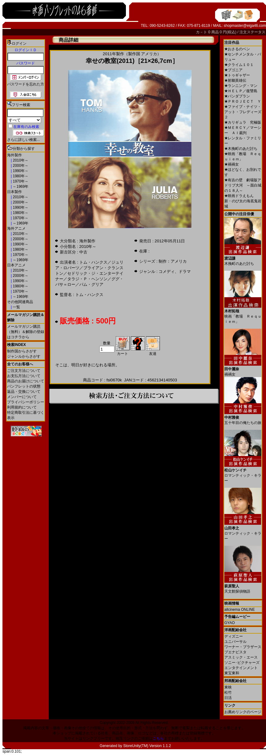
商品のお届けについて (25, 381)
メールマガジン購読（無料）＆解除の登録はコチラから (25, 331)
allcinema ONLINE (239, 609)
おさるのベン (237, 49)
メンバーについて (22, 397)
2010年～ (20, 160)
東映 (228, 687)
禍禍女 (231, 164)
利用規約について (22, 407)
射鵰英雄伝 (235, 80)
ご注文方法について (23, 370)
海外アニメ (16, 228)
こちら (158, 738)
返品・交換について (23, 391)
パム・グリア (91, 284)
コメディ (167, 271)
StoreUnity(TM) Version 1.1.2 (147, 746)
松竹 (228, 692)
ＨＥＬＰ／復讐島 (240, 91)
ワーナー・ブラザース (242, 647)
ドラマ (185, 271)
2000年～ (20, 165)
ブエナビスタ (235, 652)
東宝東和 (231, 673)
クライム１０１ (239, 65)
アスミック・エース (241, 657)
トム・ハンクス (93, 262)
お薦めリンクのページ (242, 712)
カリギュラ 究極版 (242, 122)
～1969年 (20, 186)
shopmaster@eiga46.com (245, 25)
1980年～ (20, 176)
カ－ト (202, 32)
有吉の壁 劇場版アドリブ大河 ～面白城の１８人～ (242, 185)
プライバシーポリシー (25, 402)
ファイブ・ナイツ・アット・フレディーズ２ (242, 112)
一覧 (16, 307)
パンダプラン (237, 96)
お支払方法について (23, 376)
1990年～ (20, 171)
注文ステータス (252, 32)
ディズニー (233, 636)
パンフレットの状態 (23, 386)
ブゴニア (233, 70)
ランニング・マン (240, 86)
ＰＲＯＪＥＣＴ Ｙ (242, 101)
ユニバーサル (235, 641)
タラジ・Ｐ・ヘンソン (87, 279)
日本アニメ (16, 265)
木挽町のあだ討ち (240, 148)
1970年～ (20, 181)
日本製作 (14, 192)
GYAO (229, 623)
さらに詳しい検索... (23, 140)
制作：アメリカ (173, 261)
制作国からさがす (22, 351)
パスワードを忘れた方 (25, 84)
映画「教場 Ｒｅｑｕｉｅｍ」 (242, 314)
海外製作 (14, 155)
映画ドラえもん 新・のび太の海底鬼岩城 (242, 201)
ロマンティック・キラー (242, 473)
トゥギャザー (237, 75)
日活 (228, 698)
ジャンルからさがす (23, 356)
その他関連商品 (20, 302)
